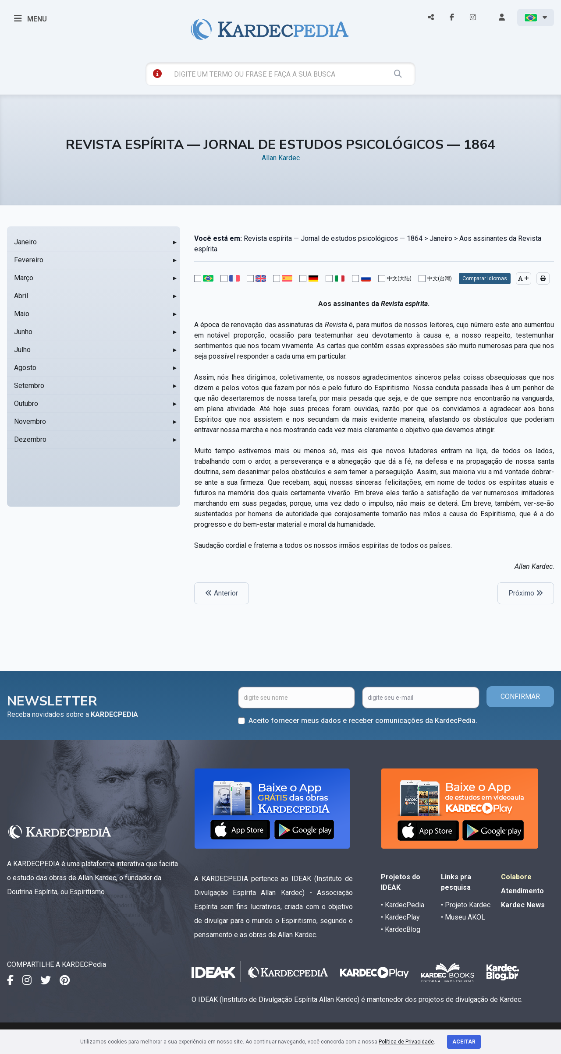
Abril (21, 296)
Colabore (516, 877)
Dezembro (30, 439)
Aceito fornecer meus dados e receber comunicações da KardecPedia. (363, 720)
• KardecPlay (400, 917)
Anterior (221, 593)
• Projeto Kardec (465, 905)
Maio (21, 314)
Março (23, 278)
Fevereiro (28, 260)
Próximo (525, 593)
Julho (22, 349)
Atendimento (522, 891)
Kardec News (523, 905)
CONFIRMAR (520, 696)
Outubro (26, 403)
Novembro (30, 421)
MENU (30, 18)
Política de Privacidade (406, 1042)
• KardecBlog (400, 929)
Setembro (29, 385)
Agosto (25, 367)
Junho (23, 332)
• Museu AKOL (463, 917)
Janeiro (25, 242)
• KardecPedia (402, 905)
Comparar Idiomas (484, 278)
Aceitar (464, 1042)
